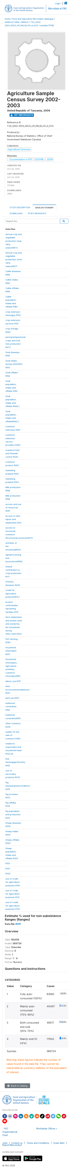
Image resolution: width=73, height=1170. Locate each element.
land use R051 (12, 698)
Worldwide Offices (45, 1128)
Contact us (16, 1143)
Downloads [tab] (16, 213)
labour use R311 (13, 681)
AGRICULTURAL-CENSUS (16, 22)
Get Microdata (21, 115)
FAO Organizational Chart (9, 1131)
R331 (7, 868)
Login (57, 3)
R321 (7, 863)
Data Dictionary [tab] (44, 207)
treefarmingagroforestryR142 (15, 762)
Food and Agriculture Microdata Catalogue (32, 19)
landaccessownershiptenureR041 (17, 689)
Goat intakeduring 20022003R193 (13, 364)
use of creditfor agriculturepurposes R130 (12, 882)
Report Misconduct (12, 1145)
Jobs (5, 1143)
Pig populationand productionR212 (13, 814)
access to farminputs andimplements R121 (13, 519)
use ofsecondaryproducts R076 (12, 774)
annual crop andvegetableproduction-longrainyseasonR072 (13, 241)
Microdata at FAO (57, 8)
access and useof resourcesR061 (13, 507)
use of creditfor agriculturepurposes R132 (12, 905)
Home (7, 19)
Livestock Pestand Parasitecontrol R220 (12, 453)
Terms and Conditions (38, 1143)
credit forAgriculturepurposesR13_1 (12, 593)
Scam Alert (58, 1143)
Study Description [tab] (20, 207)
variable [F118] (47, 25)
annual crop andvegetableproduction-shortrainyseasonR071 (13, 259)
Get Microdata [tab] (37, 213)
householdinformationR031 (11, 650)
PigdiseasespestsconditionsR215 (17, 785)
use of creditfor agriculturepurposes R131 (12, 893)
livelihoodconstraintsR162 (10, 706)
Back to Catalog (17, 1085)
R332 (7, 873)
